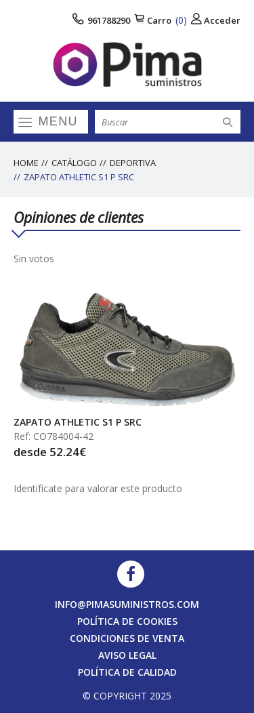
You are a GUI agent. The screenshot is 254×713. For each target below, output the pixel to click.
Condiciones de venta (127, 638)
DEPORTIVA (133, 163)
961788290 (101, 20)
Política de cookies (127, 621)
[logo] (127, 64)
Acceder (215, 20)
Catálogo (74, 163)
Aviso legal (127, 655)
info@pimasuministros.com (127, 604)
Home (26, 163)
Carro (160, 20)
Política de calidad (127, 672)
